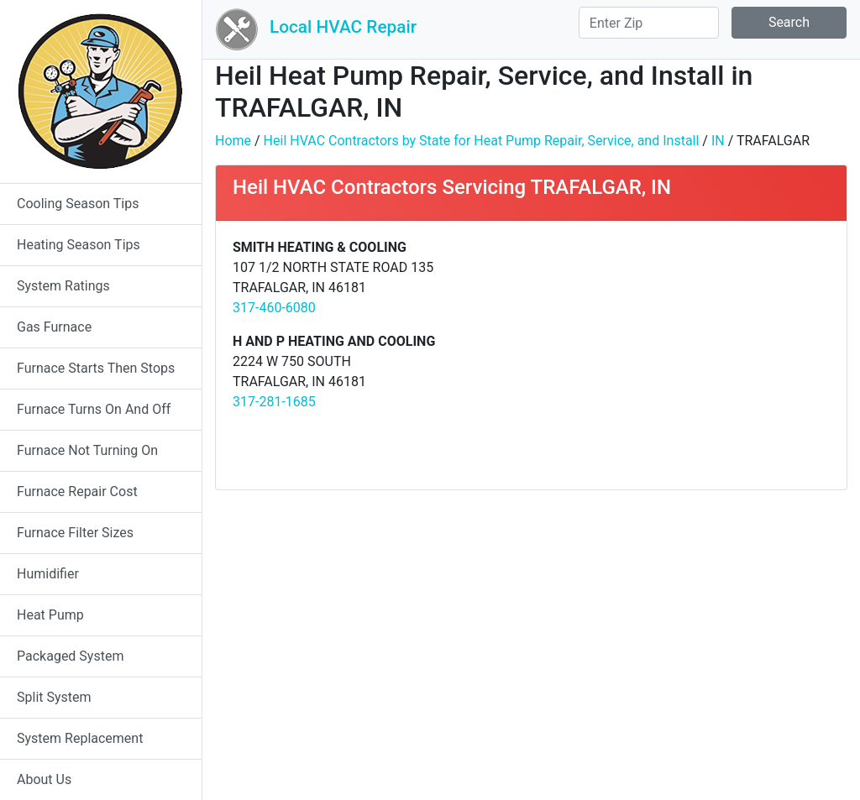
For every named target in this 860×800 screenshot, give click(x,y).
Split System (54, 697)
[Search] (649, 23)
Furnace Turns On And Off (93, 409)
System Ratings (63, 286)
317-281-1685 (274, 402)
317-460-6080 (274, 308)
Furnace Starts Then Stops (96, 368)
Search (789, 22)
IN (718, 141)
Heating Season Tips (78, 245)
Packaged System (70, 656)
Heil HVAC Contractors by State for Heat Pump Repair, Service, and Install (482, 141)
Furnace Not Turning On (87, 450)
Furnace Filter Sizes (75, 533)
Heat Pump (50, 615)
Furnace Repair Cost (77, 491)
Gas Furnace (54, 327)
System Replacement (80, 738)
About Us (44, 779)
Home (233, 141)
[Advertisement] (686, 355)
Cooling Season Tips (78, 204)
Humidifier (48, 574)
